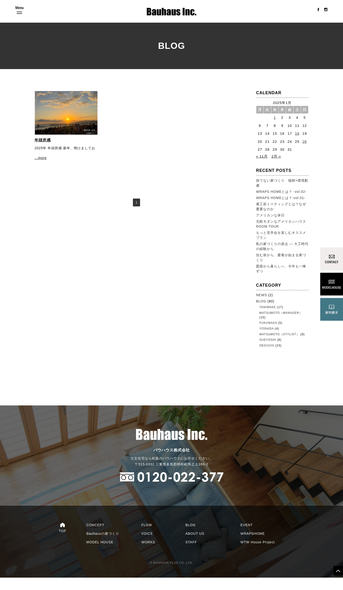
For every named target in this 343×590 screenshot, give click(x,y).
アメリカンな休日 (270, 226)
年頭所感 (43, 151)
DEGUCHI (266, 355)
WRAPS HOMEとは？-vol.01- (280, 209)
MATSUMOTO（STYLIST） (279, 344)
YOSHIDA (266, 338)
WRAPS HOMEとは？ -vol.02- (281, 202)
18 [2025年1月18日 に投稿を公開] (297, 144)
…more (41, 169)
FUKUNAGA (268, 333)
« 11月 (262, 167)
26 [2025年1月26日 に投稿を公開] (305, 152)
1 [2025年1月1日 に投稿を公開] (275, 128)
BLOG (261, 312)
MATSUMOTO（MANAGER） (280, 323)
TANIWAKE (267, 318)
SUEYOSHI (267, 349)
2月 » (276, 167)
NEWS (261, 306)
